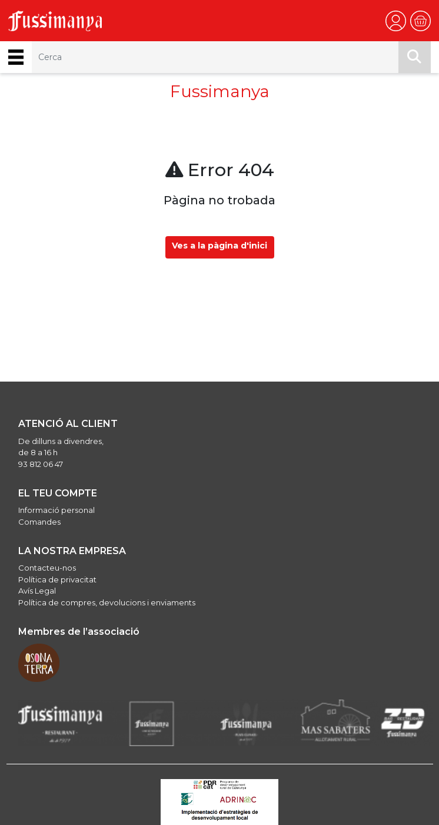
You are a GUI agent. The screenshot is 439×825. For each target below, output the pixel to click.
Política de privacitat (57, 579)
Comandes (39, 521)
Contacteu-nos (47, 567)
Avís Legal (37, 590)
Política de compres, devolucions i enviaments (106, 602)
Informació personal (56, 510)
